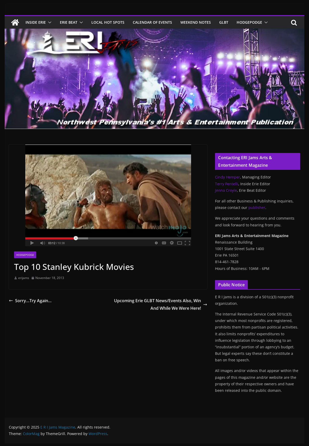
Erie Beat (68, 22)
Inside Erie (36, 22)
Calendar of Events (152, 22)
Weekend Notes (195, 22)
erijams (23, 278)
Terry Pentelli (226, 183)
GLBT (223, 22)
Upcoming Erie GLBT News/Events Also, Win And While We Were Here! (160, 304)
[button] (49, 22)
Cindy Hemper (227, 177)
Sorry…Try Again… (30, 300)
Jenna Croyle (226, 190)
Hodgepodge (249, 22)
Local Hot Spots (107, 22)
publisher (256, 207)
